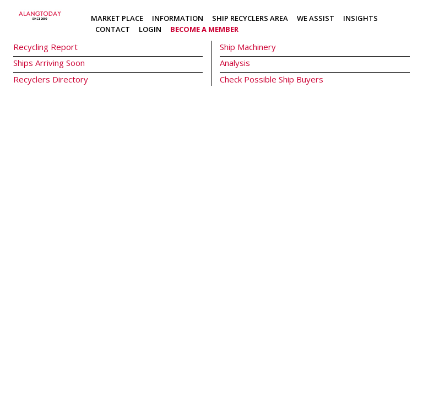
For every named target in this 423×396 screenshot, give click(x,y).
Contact (112, 29)
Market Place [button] (117, 18)
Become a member (204, 29)
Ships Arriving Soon (49, 62)
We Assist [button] (315, 18)
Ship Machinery (248, 46)
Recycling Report (45, 46)
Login (150, 29)
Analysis (235, 62)
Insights (360, 18)
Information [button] (177, 18)
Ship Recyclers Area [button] (250, 18)
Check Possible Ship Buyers (271, 79)
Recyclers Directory (50, 79)
